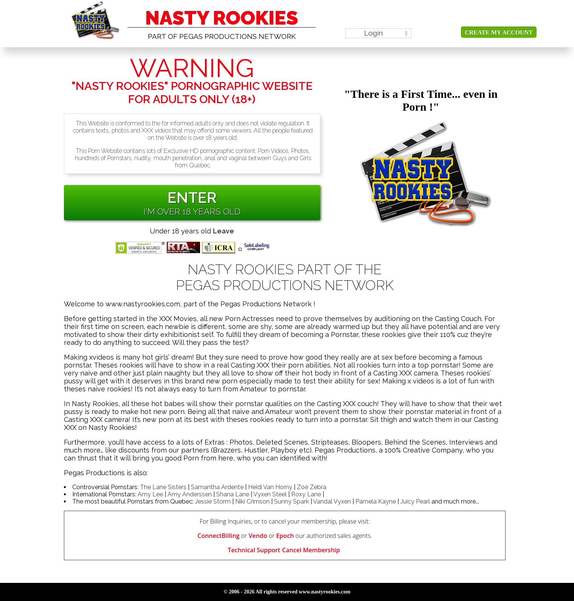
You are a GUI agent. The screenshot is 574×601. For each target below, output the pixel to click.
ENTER (192, 197)
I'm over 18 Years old (192, 211)
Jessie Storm (213, 501)
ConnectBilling (218, 535)
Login (385, 33)
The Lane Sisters (163, 487)
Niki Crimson (252, 501)
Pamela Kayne (375, 501)
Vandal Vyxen (332, 501)
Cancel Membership (311, 550)
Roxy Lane (306, 494)
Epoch (285, 535)
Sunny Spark (291, 501)
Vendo (257, 535)
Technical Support (254, 550)
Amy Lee (150, 494)
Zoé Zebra (311, 487)
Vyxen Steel (270, 494)
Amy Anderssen (190, 494)
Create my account (499, 32)
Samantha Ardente (217, 487)
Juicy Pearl (415, 501)
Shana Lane (232, 494)
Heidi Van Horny (270, 487)
